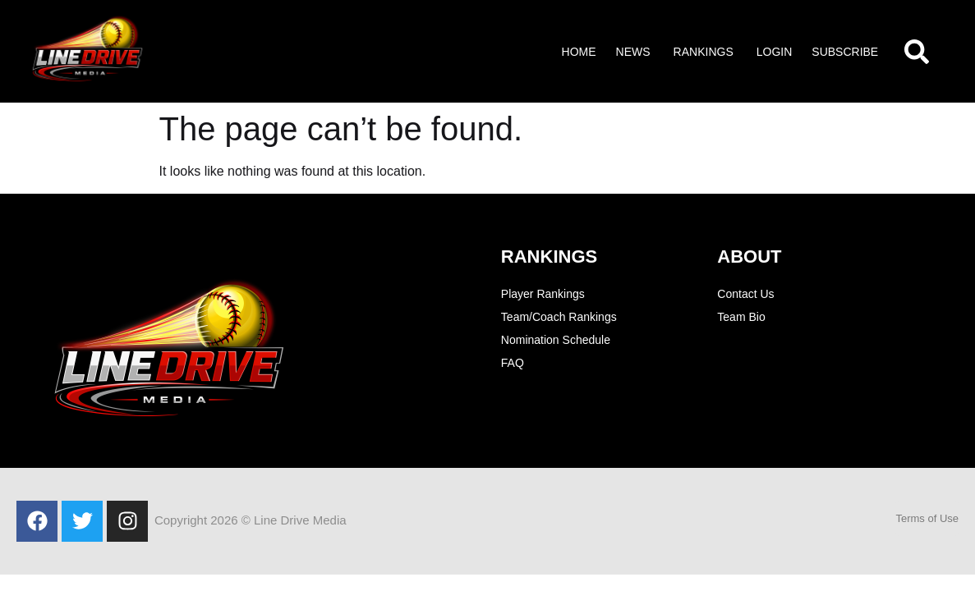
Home (579, 51)
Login (775, 51)
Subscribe (845, 51)
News (633, 51)
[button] (635, 52)
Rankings (704, 51)
